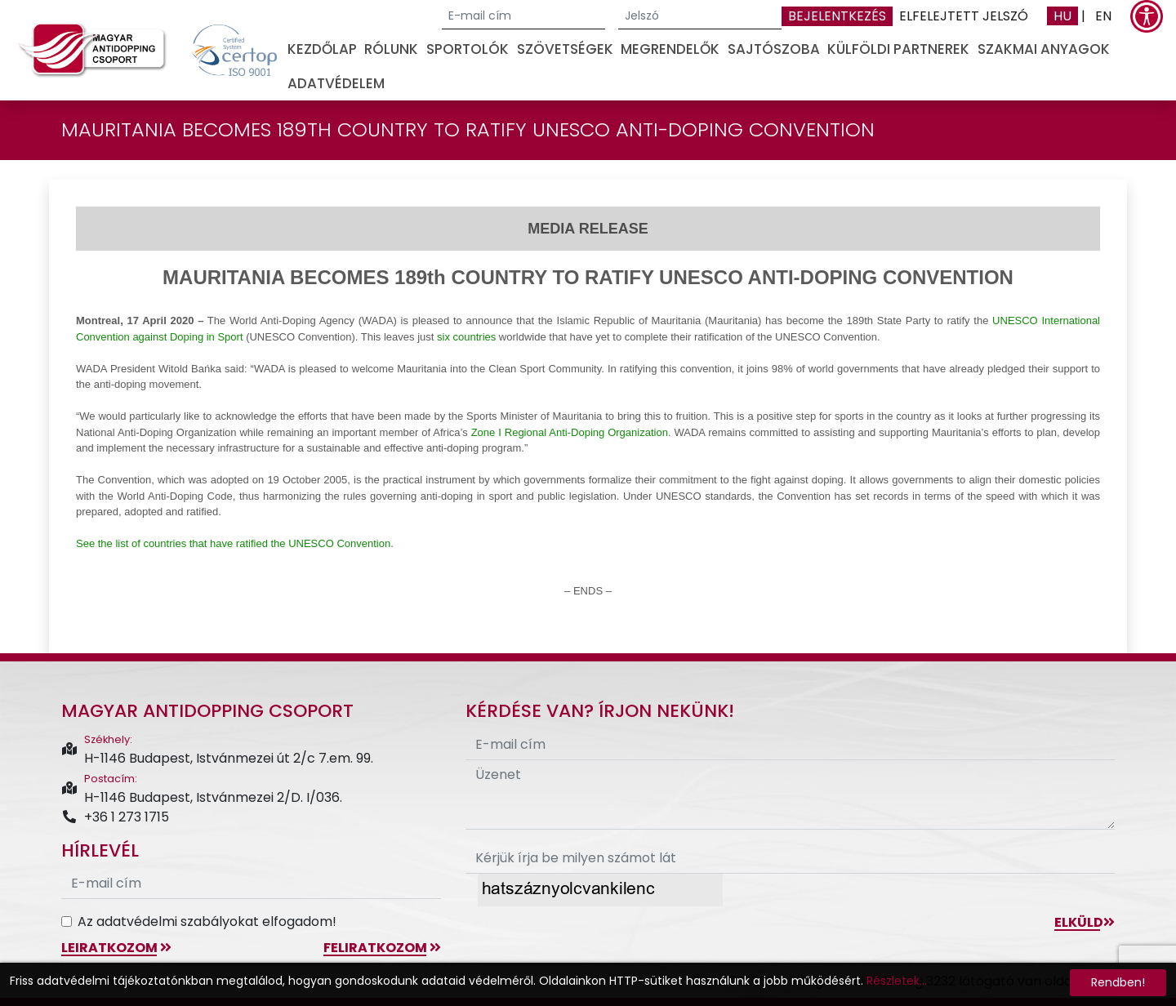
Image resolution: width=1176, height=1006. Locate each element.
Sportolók (467, 49)
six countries (466, 337)
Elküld (1084, 922)
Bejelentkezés (837, 16)
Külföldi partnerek (898, 49)
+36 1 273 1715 (115, 817)
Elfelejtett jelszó (963, 16)
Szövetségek (565, 49)
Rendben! (1118, 982)
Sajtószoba (774, 49)
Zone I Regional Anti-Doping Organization (569, 432)
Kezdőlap (322, 49)
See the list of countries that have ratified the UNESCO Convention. (235, 543)
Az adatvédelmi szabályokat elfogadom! (207, 921)
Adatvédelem (336, 83)
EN (1103, 16)
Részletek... (896, 981)
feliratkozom (382, 947)
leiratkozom (116, 947)
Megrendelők (670, 49)
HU (1062, 16)
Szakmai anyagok (1044, 49)
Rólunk (391, 49)
